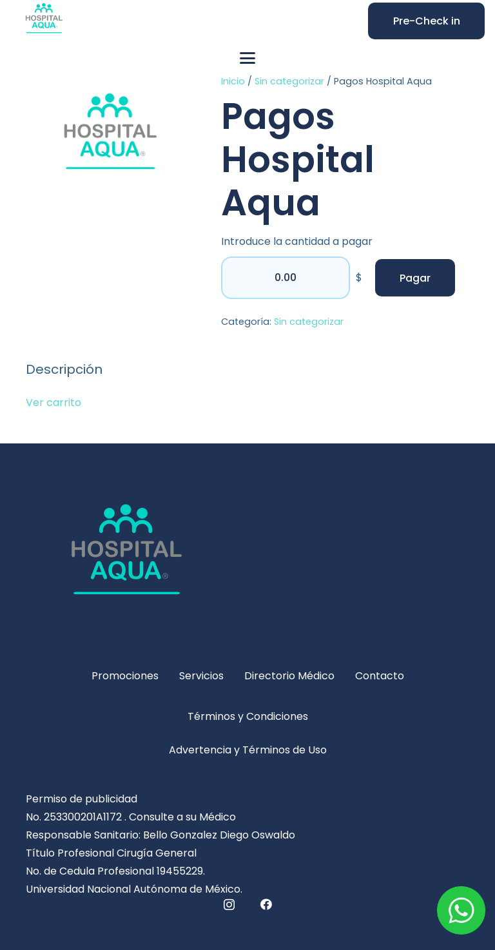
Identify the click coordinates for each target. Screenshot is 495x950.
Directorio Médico (289, 675)
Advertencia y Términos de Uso (248, 749)
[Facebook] (266, 904)
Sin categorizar (289, 81)
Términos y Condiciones (248, 716)
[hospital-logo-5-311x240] (247, 558)
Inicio (233, 81)
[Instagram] (229, 904)
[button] (247, 58)
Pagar (415, 278)
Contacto (379, 675)
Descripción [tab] (64, 369)
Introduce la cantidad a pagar (297, 241)
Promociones (125, 675)
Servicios (201, 675)
